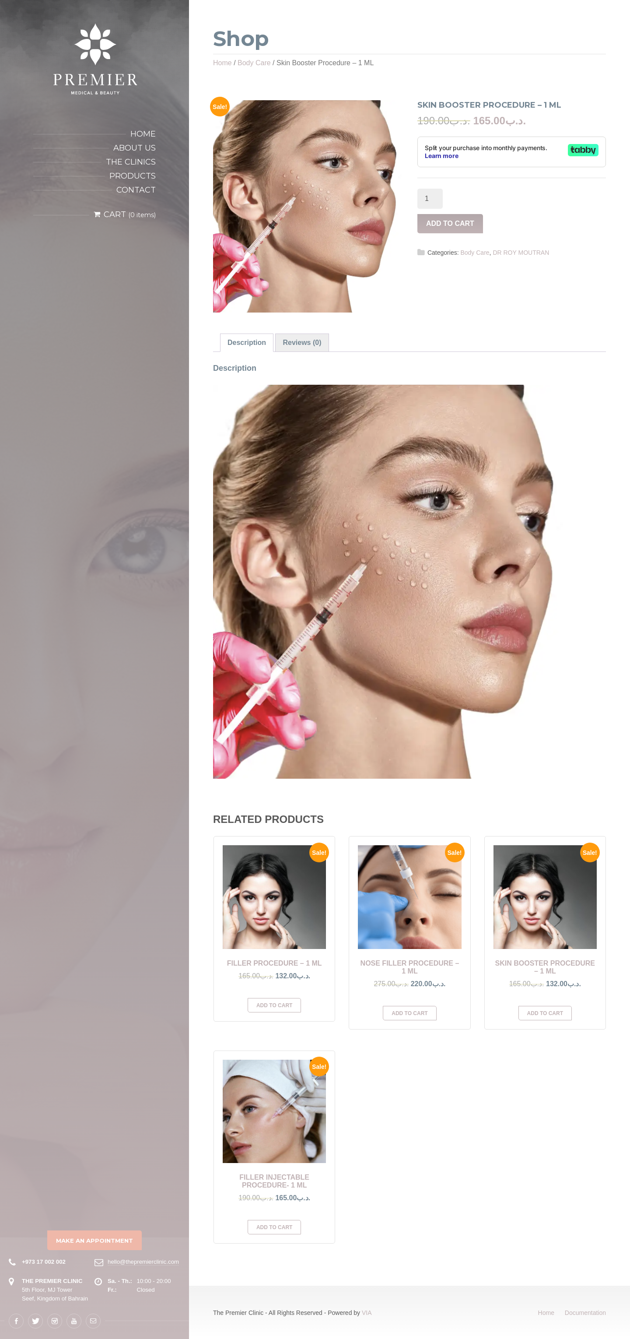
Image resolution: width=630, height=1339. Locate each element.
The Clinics (131, 162)
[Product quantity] (430, 199)
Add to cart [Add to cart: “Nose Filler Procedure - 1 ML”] (409, 1013)
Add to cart (450, 223)
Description (247, 342)
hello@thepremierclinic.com (143, 1261)
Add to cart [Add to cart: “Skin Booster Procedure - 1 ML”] (545, 1013)
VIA (367, 1312)
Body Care (254, 63)
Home (143, 134)
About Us (134, 148)
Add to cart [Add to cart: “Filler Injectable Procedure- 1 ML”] (274, 1227)
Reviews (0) (302, 342)
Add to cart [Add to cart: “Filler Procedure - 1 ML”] (274, 1005)
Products (132, 176)
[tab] (246, 343)
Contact (136, 190)
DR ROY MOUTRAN (521, 252)
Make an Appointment (94, 1240)
